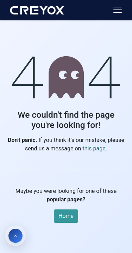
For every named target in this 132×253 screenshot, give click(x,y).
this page (93, 148)
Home (66, 216)
